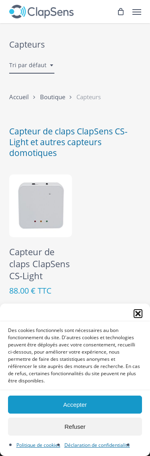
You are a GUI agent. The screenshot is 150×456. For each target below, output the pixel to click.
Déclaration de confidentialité (97, 445)
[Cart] (120, 11)
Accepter (75, 404)
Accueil (19, 97)
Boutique (52, 97)
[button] (138, 314)
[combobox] (31, 65)
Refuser (75, 426)
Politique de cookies (38, 445)
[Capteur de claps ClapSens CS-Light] (40, 206)
